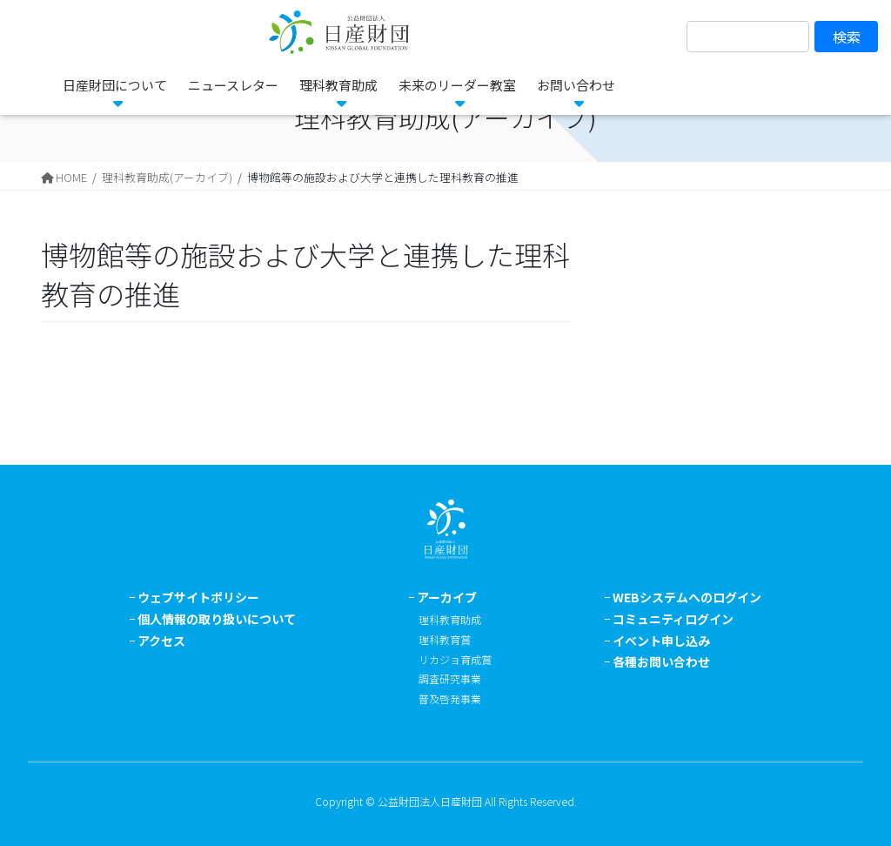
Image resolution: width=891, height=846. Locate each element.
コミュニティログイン (673, 619)
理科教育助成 (450, 619)
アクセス (161, 640)
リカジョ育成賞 (455, 659)
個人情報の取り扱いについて (216, 619)
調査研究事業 (450, 678)
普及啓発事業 (450, 698)
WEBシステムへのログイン (687, 597)
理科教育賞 (445, 639)
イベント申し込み (661, 640)
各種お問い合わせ (661, 661)
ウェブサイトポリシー (198, 597)
